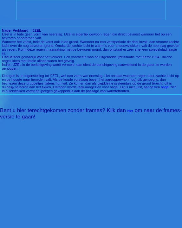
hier (130, 111)
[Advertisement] (91, 10)
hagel (165, 87)
